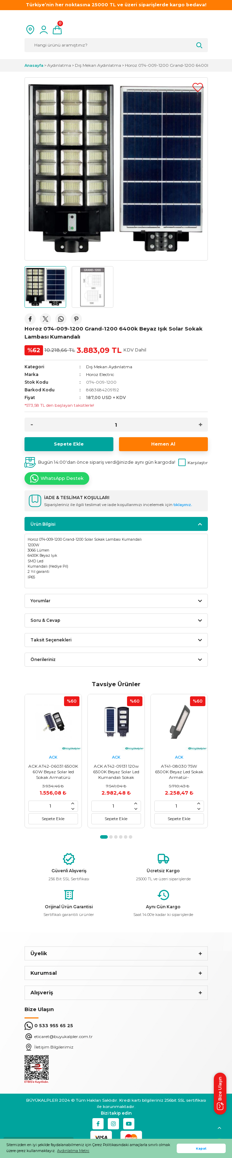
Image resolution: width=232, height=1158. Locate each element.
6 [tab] (130, 837)
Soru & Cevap (45, 620)
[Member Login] (43, 29)
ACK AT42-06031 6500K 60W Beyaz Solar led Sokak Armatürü (53, 771)
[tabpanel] (53, 761)
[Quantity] (116, 424)
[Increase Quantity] (201, 424)
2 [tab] (111, 837)
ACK (53, 757)
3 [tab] (116, 837)
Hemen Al (163, 444)
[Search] (116, 45)
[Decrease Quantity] (32, 424)
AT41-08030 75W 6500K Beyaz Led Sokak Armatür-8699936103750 (179, 771)
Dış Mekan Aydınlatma (109, 366)
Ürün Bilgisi (42, 524)
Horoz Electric (100, 374)
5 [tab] (125, 837)
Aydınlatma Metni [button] (73, 1151)
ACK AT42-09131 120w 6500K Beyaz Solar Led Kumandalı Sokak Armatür (116, 771)
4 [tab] (120, 837)
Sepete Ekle (69, 444)
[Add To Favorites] (197, 87)
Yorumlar (40, 600)
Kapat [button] (201, 1148)
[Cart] (57, 29)
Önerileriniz (43, 659)
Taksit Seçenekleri (50, 639)
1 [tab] (104, 837)
